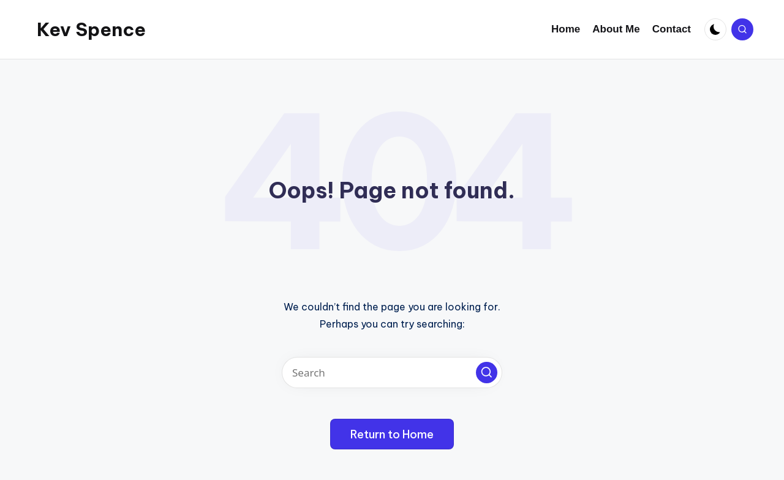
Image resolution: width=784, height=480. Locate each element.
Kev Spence (91, 29)
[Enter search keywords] (392, 372)
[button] (486, 372)
